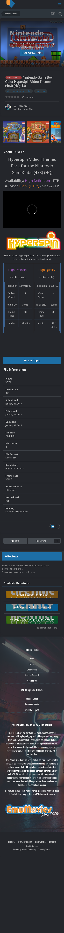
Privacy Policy (25, 842)
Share (15, 540)
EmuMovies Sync (32, 709)
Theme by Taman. (44, 849)
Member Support (32, 675)
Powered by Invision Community (24, 849)
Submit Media (32, 698)
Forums (32, 664)
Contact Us (32, 680)
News (32, 658)
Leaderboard (32, 669)
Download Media (32, 704)
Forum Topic (32, 360)
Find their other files (23, 109)
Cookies (52, 842)
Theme (11, 842)
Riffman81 (23, 106)
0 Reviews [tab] (12, 556)
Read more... (31, 52)
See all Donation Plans (46, 627)
